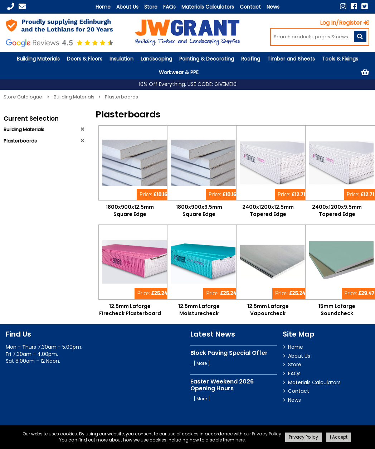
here (240, 440)
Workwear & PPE (179, 72)
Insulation (121, 58)
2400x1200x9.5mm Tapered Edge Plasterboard (337, 214)
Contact (250, 6)
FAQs (169, 6)
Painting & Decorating (206, 58)
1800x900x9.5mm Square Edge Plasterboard (199, 214)
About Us (127, 6)
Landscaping (156, 58)
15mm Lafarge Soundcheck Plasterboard (336, 313)
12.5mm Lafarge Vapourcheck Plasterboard (268, 313)
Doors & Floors (84, 58)
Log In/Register (344, 23)
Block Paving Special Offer (229, 353)
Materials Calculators (207, 6)
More (201, 363)
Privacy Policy (266, 434)
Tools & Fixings (340, 58)
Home (103, 6)
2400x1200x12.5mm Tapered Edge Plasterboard (268, 214)
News (273, 6)
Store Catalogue (23, 96)
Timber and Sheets (291, 58)
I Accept (338, 437)
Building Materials (38, 58)
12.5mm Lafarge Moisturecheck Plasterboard (199, 313)
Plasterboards (121, 96)
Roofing (250, 58)
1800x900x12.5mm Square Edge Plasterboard (130, 214)
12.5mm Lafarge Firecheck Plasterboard (130, 310)
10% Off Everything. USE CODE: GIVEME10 (188, 84)
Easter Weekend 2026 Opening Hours (222, 384)
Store (150, 6)
